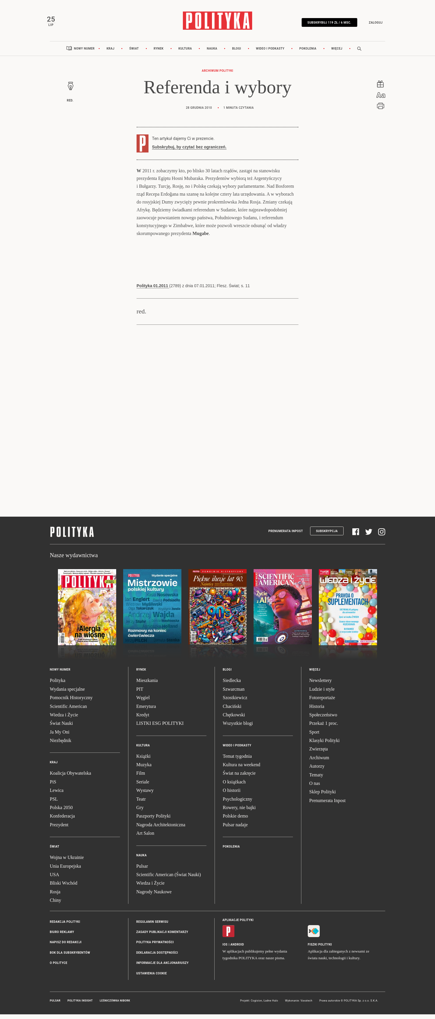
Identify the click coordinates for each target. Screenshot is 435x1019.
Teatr (141, 803)
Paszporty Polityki (153, 820)
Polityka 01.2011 (153, 290)
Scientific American (68, 710)
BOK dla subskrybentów (70, 957)
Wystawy (144, 795)
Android (237, 949)
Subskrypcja (327, 535)
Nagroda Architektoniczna (160, 829)
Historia (316, 710)
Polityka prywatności (155, 947)
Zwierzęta (318, 753)
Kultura (185, 53)
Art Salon (145, 838)
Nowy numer (84, 53)
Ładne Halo (271, 1005)
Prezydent (59, 829)
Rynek (159, 53)
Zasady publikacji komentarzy (162, 936)
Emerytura (146, 710)
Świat (134, 53)
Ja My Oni (60, 736)
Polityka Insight (80, 1005)
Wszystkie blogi (238, 728)
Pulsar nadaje (235, 829)
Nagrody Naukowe (153, 896)
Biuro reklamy (62, 936)
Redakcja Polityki (65, 926)
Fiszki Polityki (320, 949)
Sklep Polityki (322, 796)
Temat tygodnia (237, 760)
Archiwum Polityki (217, 75)
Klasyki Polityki (324, 745)
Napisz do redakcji (66, 947)
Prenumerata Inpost (285, 535)
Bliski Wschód (63, 887)
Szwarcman (234, 693)
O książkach (234, 786)
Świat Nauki (61, 728)
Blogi (236, 53)
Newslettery (320, 685)
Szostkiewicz (235, 702)
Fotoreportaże (322, 702)
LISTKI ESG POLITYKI (160, 728)
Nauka (212, 53)
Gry (140, 812)
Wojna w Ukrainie (67, 862)
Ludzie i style (322, 693)
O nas (314, 788)
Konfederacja (62, 820)
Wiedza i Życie (64, 719)
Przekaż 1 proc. (323, 728)
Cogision (256, 1005)
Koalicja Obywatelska (70, 778)
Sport (314, 736)
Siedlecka (232, 685)
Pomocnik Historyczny (71, 702)
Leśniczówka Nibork (115, 1005)
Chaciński (232, 710)
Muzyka (143, 769)
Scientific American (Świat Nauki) (168, 879)
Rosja (55, 896)
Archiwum (319, 762)
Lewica (56, 795)
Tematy (316, 779)
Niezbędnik (60, 745)
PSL (54, 803)
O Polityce (58, 967)
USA (54, 879)
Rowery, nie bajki (239, 812)
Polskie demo (235, 820)
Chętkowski (234, 719)
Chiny (55, 905)
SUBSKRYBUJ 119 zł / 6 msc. (326, 24)
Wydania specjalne (67, 693)
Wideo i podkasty (270, 53)
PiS (53, 786)
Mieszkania (147, 685)
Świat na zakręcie (239, 778)
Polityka (57, 685)
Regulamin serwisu (152, 926)
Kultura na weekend (241, 769)
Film (140, 778)
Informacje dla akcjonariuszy (162, 967)
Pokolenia (307, 53)
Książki (143, 760)
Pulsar (142, 870)
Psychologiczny (237, 803)
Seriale (142, 786)
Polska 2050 (61, 812)
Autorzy (316, 771)
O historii (232, 795)
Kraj (110, 53)
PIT (139, 693)
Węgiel (143, 702)
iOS (224, 949)
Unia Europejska (65, 870)
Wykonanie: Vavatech (298, 1005)
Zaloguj (372, 24)
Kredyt (142, 719)
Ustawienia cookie (151, 978)
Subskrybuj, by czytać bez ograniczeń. (189, 151)
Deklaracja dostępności (157, 957)
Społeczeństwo (323, 719)
